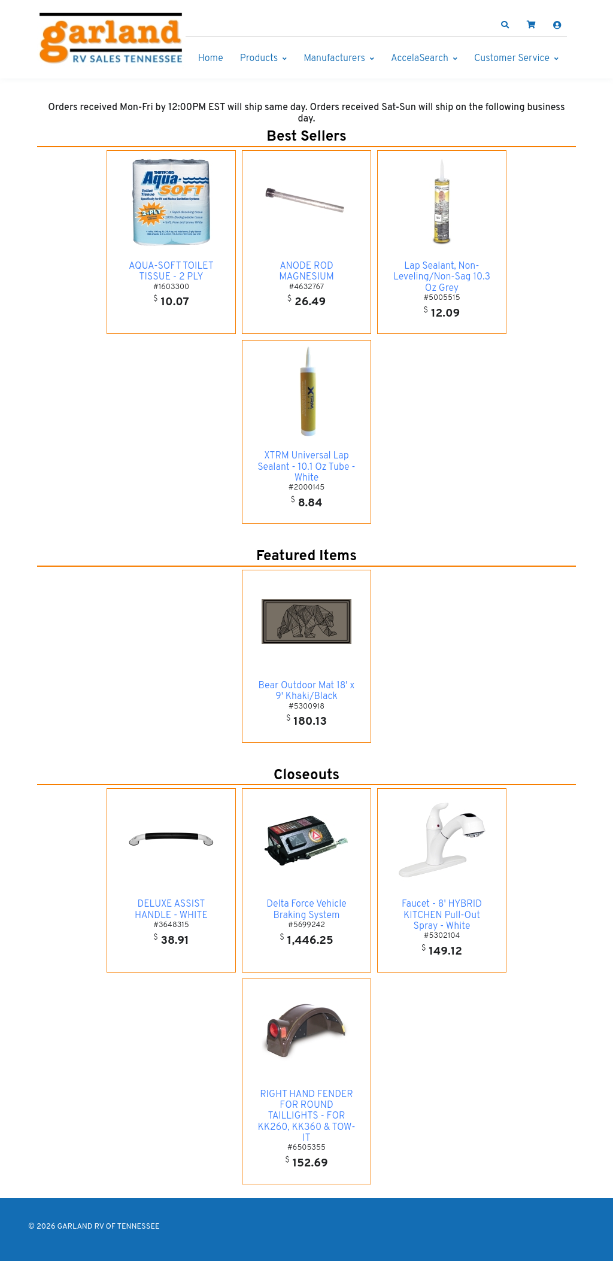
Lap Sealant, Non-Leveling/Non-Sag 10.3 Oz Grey (441, 277)
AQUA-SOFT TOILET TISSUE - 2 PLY (171, 271)
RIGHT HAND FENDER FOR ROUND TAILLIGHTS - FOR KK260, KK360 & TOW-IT (306, 1117)
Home (210, 59)
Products (259, 59)
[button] (505, 25)
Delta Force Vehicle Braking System (306, 909)
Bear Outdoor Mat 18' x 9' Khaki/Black (307, 691)
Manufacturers (334, 59)
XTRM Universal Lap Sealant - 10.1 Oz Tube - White (306, 467)
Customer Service (512, 59)
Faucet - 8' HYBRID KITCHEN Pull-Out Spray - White (442, 915)
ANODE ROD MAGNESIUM (306, 271)
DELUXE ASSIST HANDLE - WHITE (171, 909)
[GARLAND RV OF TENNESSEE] (112, 40)
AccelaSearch (419, 59)
